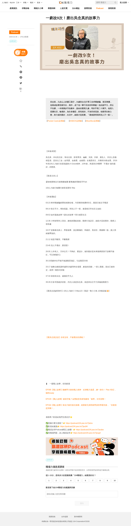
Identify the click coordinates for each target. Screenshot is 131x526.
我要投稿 (52, 517)
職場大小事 (38, 8)
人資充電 (63, 8)
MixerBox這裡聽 (92, 121)
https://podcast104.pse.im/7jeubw (90, 430)
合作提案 (64, 517)
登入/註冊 (123, 2)
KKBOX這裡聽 (76, 121)
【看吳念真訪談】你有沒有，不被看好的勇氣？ (65, 337)
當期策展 (112, 8)
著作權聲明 (78, 517)
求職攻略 (25, 8)
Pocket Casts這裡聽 (56, 121)
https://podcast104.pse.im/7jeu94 (74, 426)
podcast (13, 41)
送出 (82, 503)
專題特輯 (51, 8)
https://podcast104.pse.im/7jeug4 (87, 433)
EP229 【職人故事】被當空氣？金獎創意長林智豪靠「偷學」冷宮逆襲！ (76, 399)
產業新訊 (13, 8)
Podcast (100, 8)
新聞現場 (88, 8)
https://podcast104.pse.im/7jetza (79, 423)
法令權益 (76, 8)
